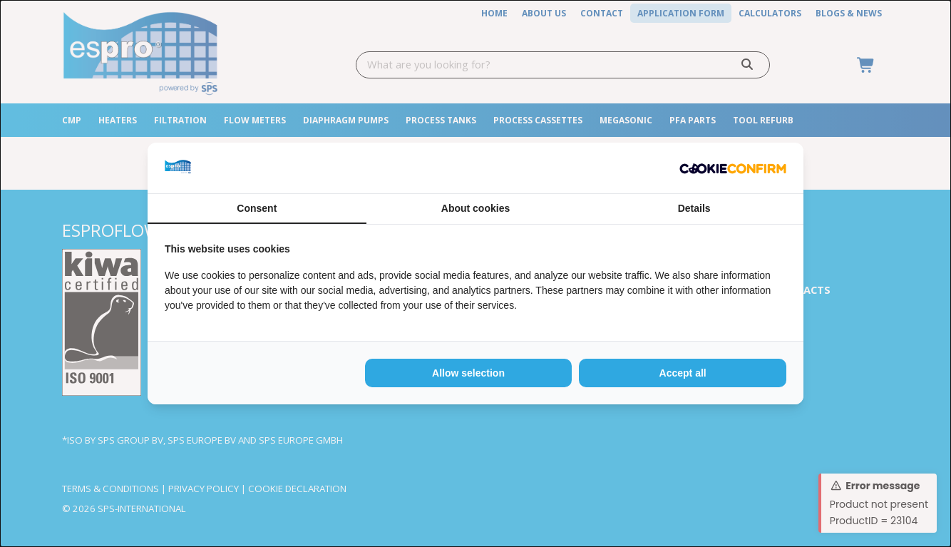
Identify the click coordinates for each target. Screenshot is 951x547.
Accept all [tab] (682, 373)
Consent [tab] (257, 208)
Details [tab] (694, 208)
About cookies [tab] (475, 208)
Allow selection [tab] (468, 373)
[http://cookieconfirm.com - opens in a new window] (732, 168)
